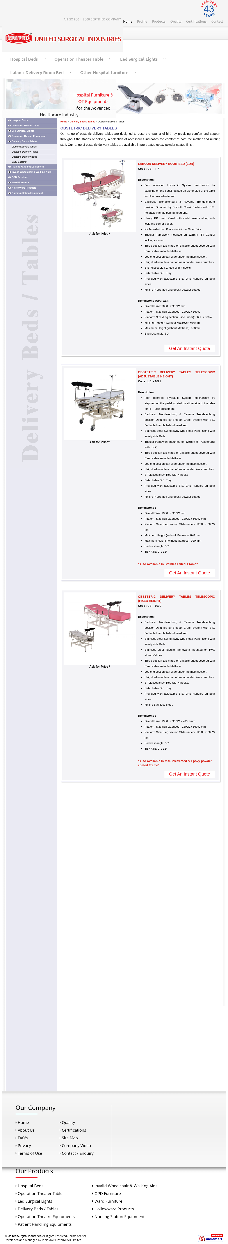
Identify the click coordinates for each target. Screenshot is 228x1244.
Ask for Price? (100, 232)
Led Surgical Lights (139, 59)
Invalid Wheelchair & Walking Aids (31, 172)
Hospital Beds (24, 59)
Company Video (76, 1145)
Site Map (70, 1137)
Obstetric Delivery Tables (25, 151)
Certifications (196, 21)
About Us (26, 1130)
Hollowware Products (24, 187)
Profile (142, 21)
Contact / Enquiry (78, 1153)
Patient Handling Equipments (45, 1224)
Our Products (34, 1171)
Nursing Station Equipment (27, 193)
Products (159, 21)
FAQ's (23, 1137)
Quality (175, 21)
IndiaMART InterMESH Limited (62, 1240)
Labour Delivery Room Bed (37, 72)
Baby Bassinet (19, 161)
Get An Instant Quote (189, 348)
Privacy (24, 1145)
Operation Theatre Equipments (46, 1216)
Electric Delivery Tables (24, 146)
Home (127, 21)
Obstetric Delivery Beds (24, 156)
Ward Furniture (20, 182)
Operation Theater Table (78, 59)
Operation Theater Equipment (29, 136)
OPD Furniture (20, 177)
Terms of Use (30, 1153)
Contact (217, 21)
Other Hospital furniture (104, 72)
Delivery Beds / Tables (24, 141)
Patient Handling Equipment (28, 166)
